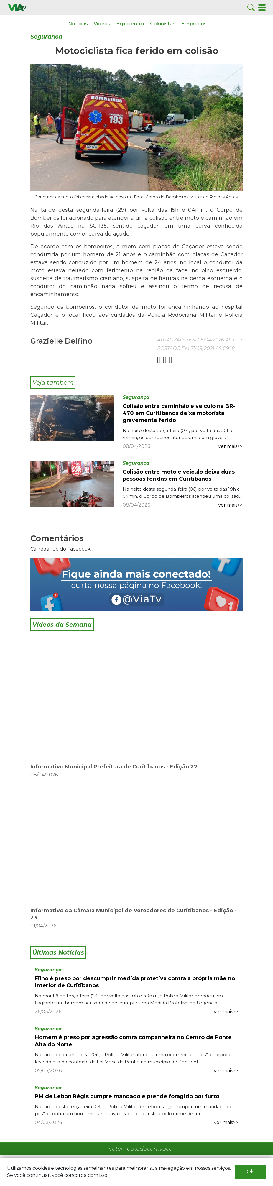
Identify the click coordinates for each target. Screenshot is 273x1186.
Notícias (78, 24)
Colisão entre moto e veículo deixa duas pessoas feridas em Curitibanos (179, 475)
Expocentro (130, 24)
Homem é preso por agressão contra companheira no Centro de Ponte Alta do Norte (133, 1041)
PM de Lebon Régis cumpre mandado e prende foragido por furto (127, 1096)
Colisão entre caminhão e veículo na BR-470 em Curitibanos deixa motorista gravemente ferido (179, 413)
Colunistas (162, 24)
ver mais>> (230, 446)
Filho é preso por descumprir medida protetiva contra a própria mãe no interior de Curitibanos (135, 982)
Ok (250, 1171)
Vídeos (102, 24)
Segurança (46, 36)
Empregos (194, 24)
